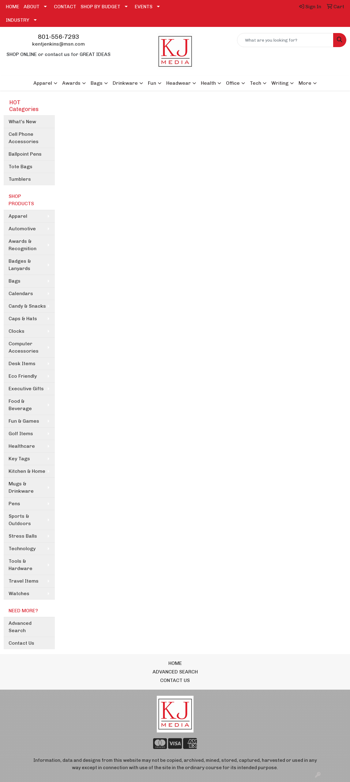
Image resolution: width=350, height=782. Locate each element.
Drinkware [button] (125, 83)
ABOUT (32, 6)
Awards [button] (71, 83)
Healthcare (22, 446)
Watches (19, 593)
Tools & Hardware (20, 564)
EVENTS (143, 6)
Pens (14, 503)
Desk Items (22, 363)
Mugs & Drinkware (21, 487)
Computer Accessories (24, 347)
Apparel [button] (42, 83)
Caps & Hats (23, 318)
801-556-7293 (58, 36)
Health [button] (208, 83)
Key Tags (19, 458)
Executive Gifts (26, 388)
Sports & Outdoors (20, 519)
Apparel (18, 216)
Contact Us (21, 643)
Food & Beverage (20, 404)
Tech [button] (255, 83)
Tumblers (20, 179)
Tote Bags (20, 166)
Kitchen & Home (27, 471)
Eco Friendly (23, 376)
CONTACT (65, 6)
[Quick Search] (285, 40)
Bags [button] (97, 83)
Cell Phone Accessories (24, 137)
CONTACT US (175, 680)
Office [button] (233, 83)
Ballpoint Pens (25, 154)
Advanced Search (20, 626)
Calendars (21, 293)
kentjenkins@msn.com (58, 44)
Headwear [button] (178, 83)
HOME (12, 6)
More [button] (305, 83)
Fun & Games (24, 421)
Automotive (22, 229)
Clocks (16, 331)
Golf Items (21, 433)
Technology (22, 548)
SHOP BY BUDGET (100, 6)
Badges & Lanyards (20, 264)
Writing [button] (279, 83)
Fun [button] (152, 83)
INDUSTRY (17, 20)
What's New (22, 121)
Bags (15, 281)
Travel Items (24, 581)
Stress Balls (23, 536)
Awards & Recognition (22, 244)
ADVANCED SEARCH (175, 672)
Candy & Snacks (27, 306)
